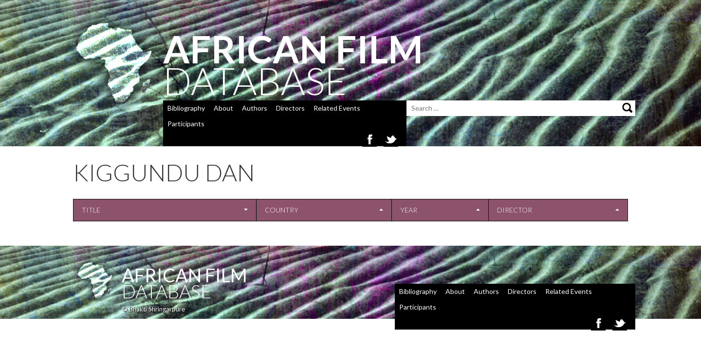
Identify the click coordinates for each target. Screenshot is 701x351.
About (223, 108)
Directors (290, 108)
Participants (185, 123)
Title (91, 210)
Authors (254, 108)
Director (514, 210)
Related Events (337, 108)
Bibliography (186, 108)
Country (281, 210)
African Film (184, 275)
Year (408, 210)
